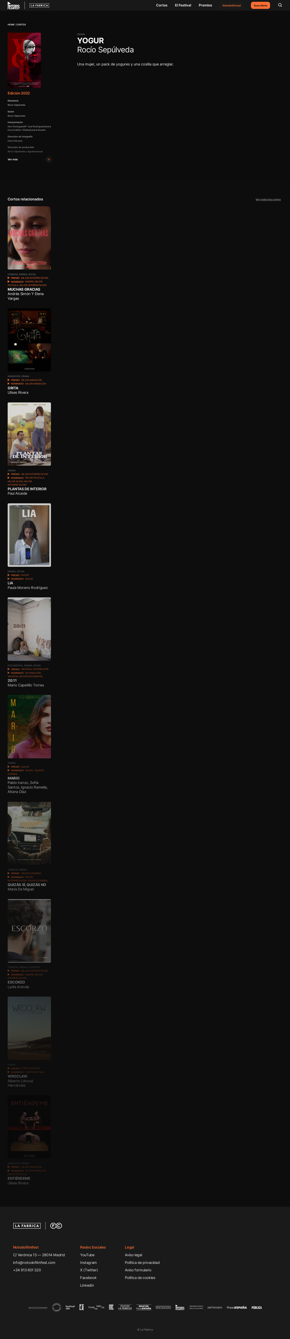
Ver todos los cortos (268, 199)
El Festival (183, 5)
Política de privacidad (142, 1262)
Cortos (161, 5)
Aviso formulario (138, 1270)
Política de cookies (140, 1277)
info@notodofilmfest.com (34, 1262)
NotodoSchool (232, 5)
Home (11, 24)
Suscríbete (260, 5)
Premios (205, 5)
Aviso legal (133, 1255)
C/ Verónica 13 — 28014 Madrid (39, 1255)
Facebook (88, 1277)
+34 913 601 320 (27, 1270)
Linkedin (87, 1285)
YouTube (87, 1255)
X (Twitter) (89, 1270)
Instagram (88, 1262)
